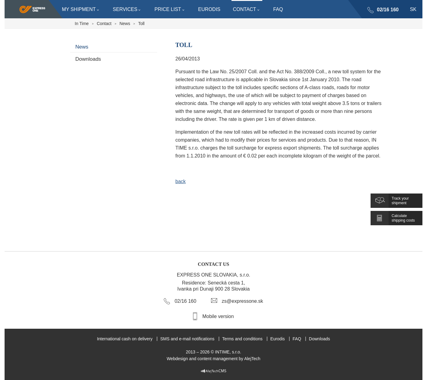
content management (217, 358)
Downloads (88, 59)
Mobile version (218, 316)
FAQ (296, 338)
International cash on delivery (124, 338)
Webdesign (177, 358)
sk (413, 9)
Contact (104, 23)
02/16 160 (388, 9)
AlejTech (252, 358)
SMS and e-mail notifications (187, 338)
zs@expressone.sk (242, 301)
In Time (82, 23)
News (125, 23)
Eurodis (277, 338)
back (180, 181)
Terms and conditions (242, 338)
